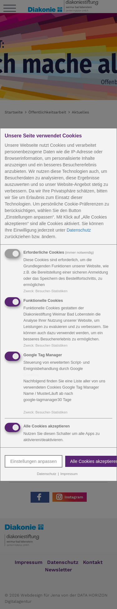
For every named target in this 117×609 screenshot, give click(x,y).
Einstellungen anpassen (33, 461)
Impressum (68, 474)
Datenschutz (78, 230)
